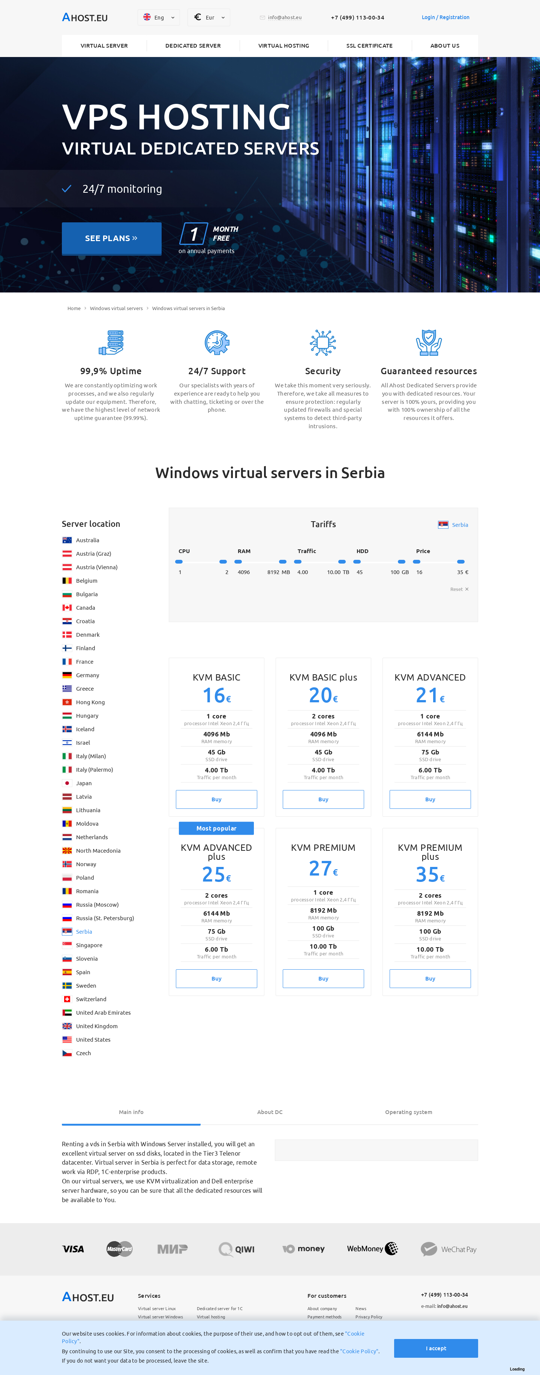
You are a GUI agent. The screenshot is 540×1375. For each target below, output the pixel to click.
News (359, 1309)
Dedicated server (193, 46)
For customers (320, 1296)
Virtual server (104, 46)
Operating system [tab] (408, 1112)
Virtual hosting (283, 46)
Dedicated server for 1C (227, 1309)
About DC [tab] (270, 1112)
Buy (217, 799)
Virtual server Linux (159, 1309)
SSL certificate (369, 46)
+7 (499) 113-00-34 (354, 17)
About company (317, 1309)
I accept (434, 1343)
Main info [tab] (131, 1112)
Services (149, 1296)
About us (444, 46)
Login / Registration (442, 17)
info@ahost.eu (446, 1306)
